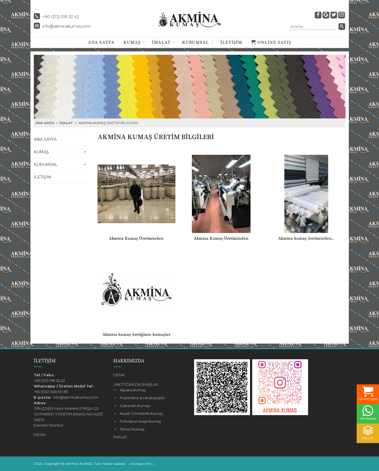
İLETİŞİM (231, 42)
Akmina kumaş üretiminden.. (306, 238)
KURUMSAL (195, 42)
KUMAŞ (131, 42)
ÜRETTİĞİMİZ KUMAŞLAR (135, 384)
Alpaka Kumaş (133, 390)
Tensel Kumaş (132, 429)
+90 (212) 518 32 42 (49, 380)
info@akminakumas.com (66, 26)
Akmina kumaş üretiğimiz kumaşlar (136, 334)
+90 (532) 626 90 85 (51, 391)
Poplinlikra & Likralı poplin (142, 398)
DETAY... (41, 434)
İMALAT (161, 42)
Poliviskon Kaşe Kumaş (140, 421)
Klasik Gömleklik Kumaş (141, 413)
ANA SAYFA (101, 42)
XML (148, 464)
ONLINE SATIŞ (271, 42)
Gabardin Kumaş (135, 405)
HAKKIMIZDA (128, 361)
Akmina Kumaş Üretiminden (136, 238)
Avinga (137, 464)
